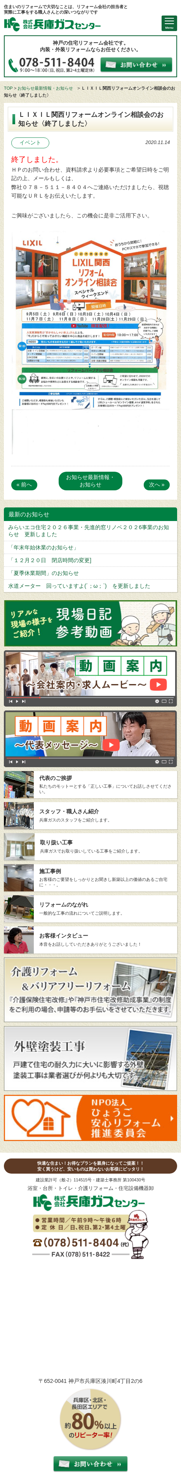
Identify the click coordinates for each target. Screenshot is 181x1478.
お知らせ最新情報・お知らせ (45, 88)
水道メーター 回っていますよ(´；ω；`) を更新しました (79, 586)
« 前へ (24, 484)
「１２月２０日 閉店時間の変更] (49, 560)
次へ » (157, 484)
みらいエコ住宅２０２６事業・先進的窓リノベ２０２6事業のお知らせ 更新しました (88, 530)
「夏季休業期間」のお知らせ (43, 573)
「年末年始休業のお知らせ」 (43, 547)
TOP (8, 88)
